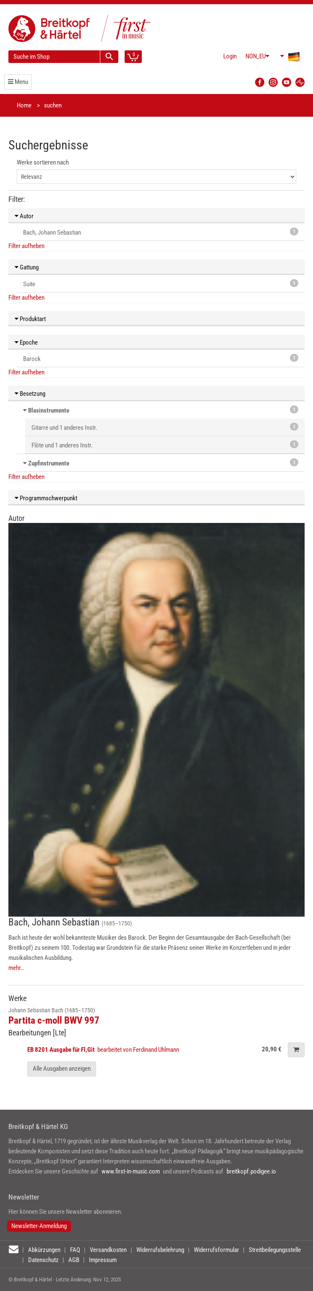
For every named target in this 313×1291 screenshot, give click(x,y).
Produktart (30, 319)
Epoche (26, 342)
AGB (73, 1260)
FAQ (75, 1250)
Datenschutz (43, 1260)
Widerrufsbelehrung (160, 1250)
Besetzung (30, 393)
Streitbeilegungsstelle (275, 1250)
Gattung (27, 267)
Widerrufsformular (216, 1250)
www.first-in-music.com (131, 1171)
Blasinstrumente (48, 410)
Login (230, 56)
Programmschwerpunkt (46, 498)
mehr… (16, 968)
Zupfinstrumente (48, 463)
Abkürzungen (44, 1250)
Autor (24, 216)
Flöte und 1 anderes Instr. (164, 444)
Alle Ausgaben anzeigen (62, 1068)
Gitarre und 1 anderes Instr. (164, 427)
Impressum (103, 1260)
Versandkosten (108, 1250)
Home (24, 105)
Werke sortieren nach (43, 162)
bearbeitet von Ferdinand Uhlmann (103, 1049)
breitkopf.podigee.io (251, 1171)
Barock (160, 358)
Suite (160, 283)
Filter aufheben (26, 246)
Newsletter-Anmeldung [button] (39, 1226)
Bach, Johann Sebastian (160, 231)
